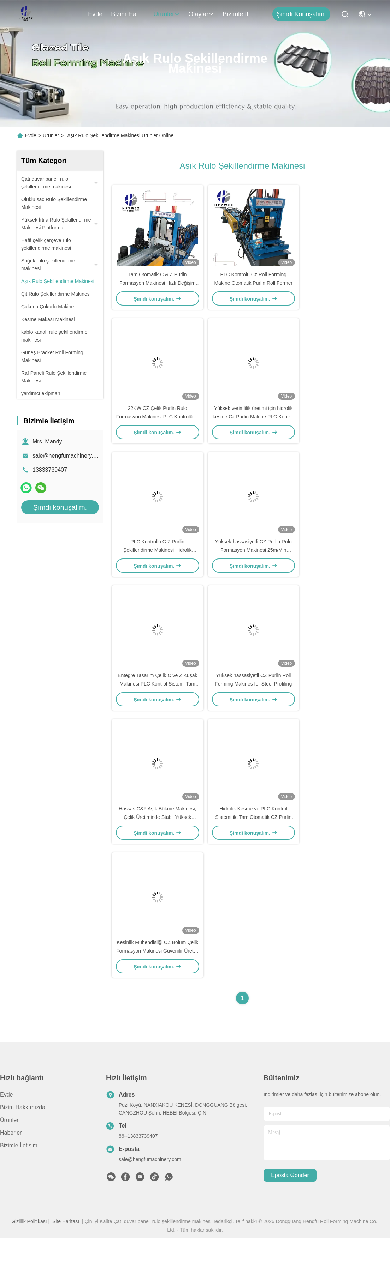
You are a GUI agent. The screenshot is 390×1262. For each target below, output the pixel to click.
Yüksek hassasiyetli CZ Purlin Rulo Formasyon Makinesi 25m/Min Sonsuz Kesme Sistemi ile (253, 562)
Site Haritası (65, 1246)
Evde (95, 14)
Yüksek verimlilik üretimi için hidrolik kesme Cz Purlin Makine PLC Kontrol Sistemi (253, 424)
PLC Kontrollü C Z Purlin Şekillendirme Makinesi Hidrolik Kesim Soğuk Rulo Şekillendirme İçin (157, 562)
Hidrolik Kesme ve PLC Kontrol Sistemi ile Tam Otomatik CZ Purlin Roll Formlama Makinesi (253, 837)
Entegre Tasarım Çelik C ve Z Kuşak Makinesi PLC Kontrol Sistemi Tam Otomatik (157, 700)
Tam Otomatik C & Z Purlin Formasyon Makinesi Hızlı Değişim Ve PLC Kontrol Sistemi (157, 287)
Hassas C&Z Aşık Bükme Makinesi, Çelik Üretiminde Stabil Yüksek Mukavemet (157, 837)
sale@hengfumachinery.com (68, 456)
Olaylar (201, 14)
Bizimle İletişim (239, 14)
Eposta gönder (290, 1200)
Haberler (11, 1157)
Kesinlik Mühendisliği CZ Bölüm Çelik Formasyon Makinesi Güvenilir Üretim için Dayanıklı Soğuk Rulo (157, 975)
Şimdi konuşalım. (301, 14)
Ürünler (166, 14)
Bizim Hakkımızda (128, 14)
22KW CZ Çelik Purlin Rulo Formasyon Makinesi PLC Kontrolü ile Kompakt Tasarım (157, 424)
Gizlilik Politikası (29, 1246)
